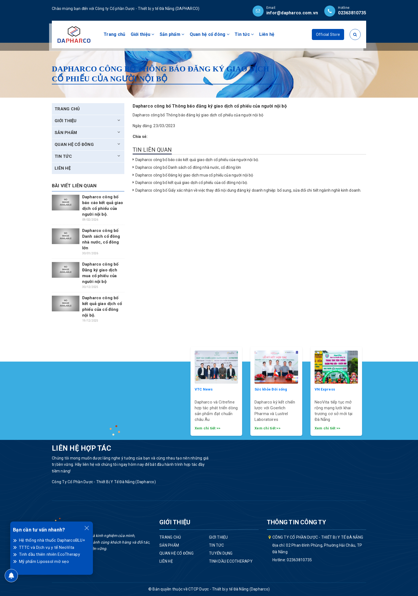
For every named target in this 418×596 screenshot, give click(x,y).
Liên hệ (267, 34)
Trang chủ (114, 34)
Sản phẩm (172, 34)
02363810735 (352, 12)
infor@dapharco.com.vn (292, 12)
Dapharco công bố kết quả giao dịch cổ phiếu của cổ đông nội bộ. (191, 182)
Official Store (328, 34)
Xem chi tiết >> (208, 428)
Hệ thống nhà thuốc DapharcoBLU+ (52, 540)
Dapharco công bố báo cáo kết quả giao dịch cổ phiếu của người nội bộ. (197, 159)
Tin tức (244, 34)
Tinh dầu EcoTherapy (231, 561)
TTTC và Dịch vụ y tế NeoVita (46, 547)
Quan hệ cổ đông (209, 34)
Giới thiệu (142, 34)
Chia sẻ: (140, 136)
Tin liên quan (152, 149)
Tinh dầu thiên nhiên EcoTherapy (49, 554)
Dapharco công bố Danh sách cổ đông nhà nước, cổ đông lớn (188, 167)
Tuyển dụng (221, 553)
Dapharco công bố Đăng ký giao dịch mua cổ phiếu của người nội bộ (194, 175)
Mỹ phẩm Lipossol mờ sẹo (44, 561)
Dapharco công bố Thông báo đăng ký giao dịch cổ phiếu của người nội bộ (198, 115)
